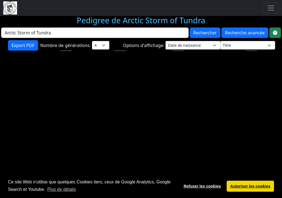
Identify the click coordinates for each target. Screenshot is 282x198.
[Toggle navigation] (271, 7)
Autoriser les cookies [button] (250, 186)
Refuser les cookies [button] (202, 186)
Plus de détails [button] (61, 189)
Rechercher (205, 33)
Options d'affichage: (144, 45)
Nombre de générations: (66, 45)
